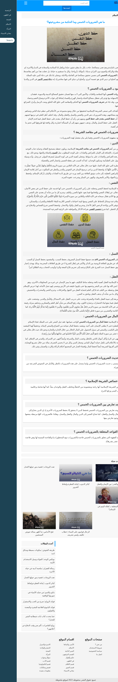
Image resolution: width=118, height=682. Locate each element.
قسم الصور (53, 667)
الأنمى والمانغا (52, 644)
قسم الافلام (53, 664)
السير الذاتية (52, 651)
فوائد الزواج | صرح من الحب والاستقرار (22, 601)
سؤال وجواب (29, 658)
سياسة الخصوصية (78, 651)
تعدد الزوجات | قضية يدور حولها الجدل (22, 467)
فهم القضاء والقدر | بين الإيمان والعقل (95, 484)
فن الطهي (53, 661)
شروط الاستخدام (79, 648)
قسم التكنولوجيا (28, 664)
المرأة (31, 654)
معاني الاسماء (52, 671)
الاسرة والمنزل (28, 644)
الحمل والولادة (28, 648)
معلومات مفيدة (28, 671)
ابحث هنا (50, 8)
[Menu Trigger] (9, 3)
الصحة (31, 651)
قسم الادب (30, 661)
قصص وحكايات (28, 667)
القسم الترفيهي (51, 654)
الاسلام (99, 15)
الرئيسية (107, 15)
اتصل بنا (82, 654)
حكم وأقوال (53, 658)
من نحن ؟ (81, 644)
